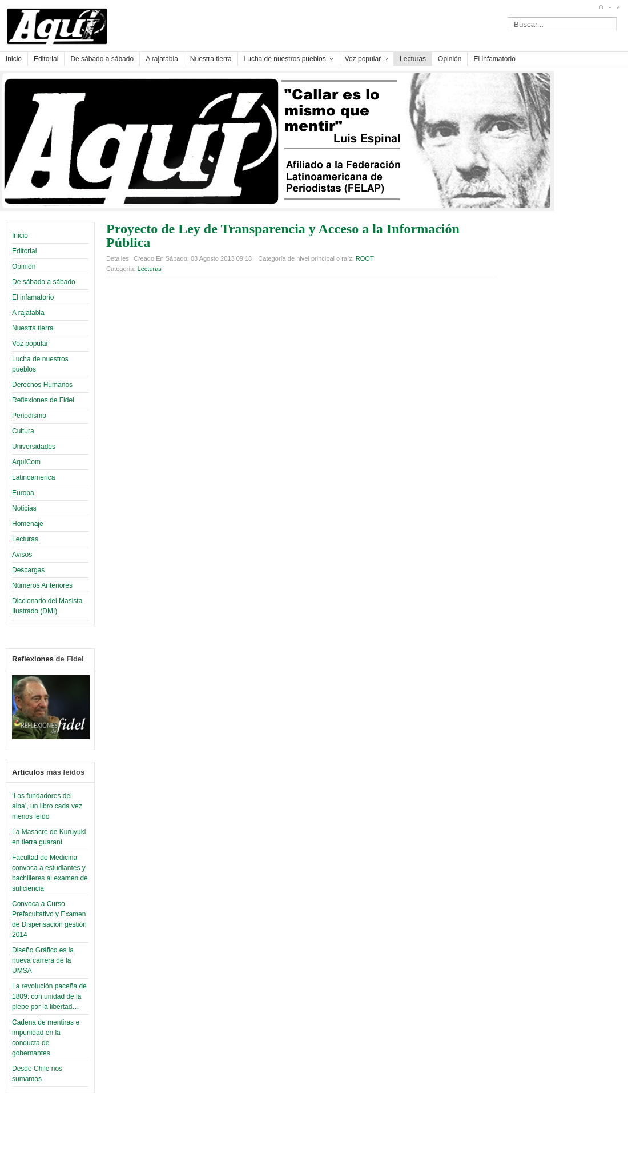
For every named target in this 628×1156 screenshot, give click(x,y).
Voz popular (30, 344)
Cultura (23, 431)
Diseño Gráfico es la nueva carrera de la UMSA (43, 960)
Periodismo (29, 416)
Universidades (33, 447)
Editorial (24, 251)
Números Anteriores (42, 585)
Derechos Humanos (42, 385)
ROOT (365, 258)
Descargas (28, 570)
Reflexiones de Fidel (43, 400)
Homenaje (27, 524)
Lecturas (25, 539)
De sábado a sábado (43, 282)
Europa (23, 493)
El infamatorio (33, 297)
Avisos (22, 555)
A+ (601, 7)
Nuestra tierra (33, 328)
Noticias (24, 508)
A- (618, 7)
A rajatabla (28, 313)
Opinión (23, 266)
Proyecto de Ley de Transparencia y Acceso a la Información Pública (283, 235)
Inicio (20, 236)
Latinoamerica (33, 477)
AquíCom (26, 462)
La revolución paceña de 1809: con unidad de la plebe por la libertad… (49, 996)
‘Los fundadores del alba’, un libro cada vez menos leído (47, 806)
